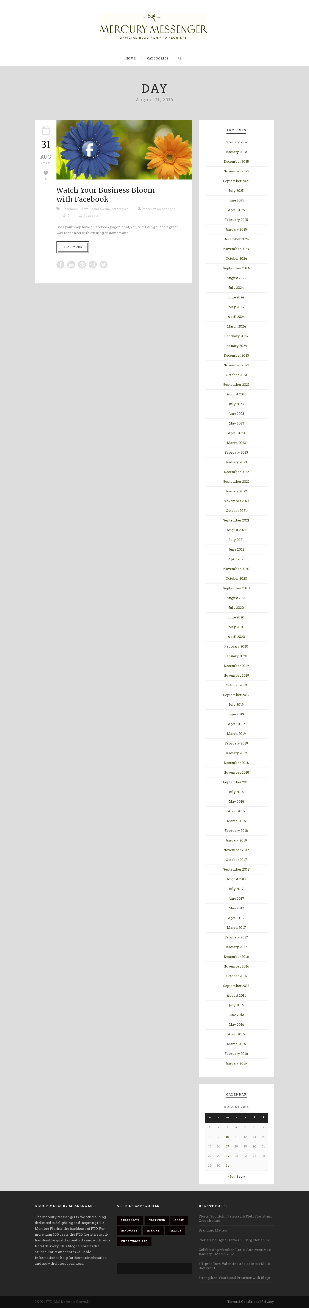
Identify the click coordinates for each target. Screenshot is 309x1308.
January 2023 (236, 462)
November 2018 (236, 772)
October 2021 (236, 511)
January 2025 (236, 229)
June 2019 (236, 714)
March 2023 (236, 443)
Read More (72, 246)
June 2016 (236, 1015)
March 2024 (236, 326)
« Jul (231, 1176)
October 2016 (236, 976)
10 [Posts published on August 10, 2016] (227, 1137)
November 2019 (236, 675)
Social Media (99, 209)
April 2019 (236, 724)
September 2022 (236, 482)
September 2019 (236, 695)
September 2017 (236, 869)
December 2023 (236, 355)
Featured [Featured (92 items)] (156, 1220)
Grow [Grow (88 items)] (179, 1220)
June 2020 (236, 617)
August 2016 (236, 995)
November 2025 (236, 171)
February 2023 (236, 452)
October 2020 (236, 579)
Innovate (91, 215)
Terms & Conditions (243, 1302)
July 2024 (236, 288)
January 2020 (236, 656)
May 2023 (236, 423)
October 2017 (236, 860)
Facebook (70, 209)
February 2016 (236, 1054)
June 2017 (236, 899)
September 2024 (236, 268)
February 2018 (236, 831)
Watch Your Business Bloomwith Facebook (105, 195)
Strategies (120, 209)
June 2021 (236, 549)
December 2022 (236, 472)
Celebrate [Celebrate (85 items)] (130, 1220)
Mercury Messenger (159, 209)
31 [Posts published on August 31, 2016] (227, 1165)
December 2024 (236, 239)
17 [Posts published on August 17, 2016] (227, 1146)
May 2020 (236, 627)
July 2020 (236, 608)
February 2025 (236, 220)
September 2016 (236, 986)
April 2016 (236, 1034)
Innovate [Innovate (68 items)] (129, 1230)
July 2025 (236, 191)
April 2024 (236, 317)
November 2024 (236, 249)
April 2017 (236, 918)
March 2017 (236, 928)
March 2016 (236, 1044)
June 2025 (236, 200)
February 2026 (236, 142)
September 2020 (236, 588)
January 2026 (236, 152)
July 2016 (236, 1005)
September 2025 (236, 181)
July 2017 (236, 889)
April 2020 (236, 637)
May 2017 (236, 908)
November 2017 (236, 850)
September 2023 (236, 385)
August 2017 (236, 879)
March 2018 (236, 821)
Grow (84, 209)
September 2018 (236, 782)
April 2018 (236, 811)
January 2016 (236, 1063)
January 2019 (236, 753)
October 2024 (236, 259)
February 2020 (236, 646)
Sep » (241, 1176)
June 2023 (236, 414)
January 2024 (236, 346)
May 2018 (236, 802)
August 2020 (236, 598)
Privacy (267, 1302)
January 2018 (236, 840)
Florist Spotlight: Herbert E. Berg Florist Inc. (234, 1240)
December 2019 (236, 666)
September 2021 (236, 520)
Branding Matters (213, 1230)
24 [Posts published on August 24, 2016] (227, 1156)
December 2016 (236, 957)
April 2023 (236, 433)
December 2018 (236, 763)
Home (131, 58)
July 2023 (236, 404)
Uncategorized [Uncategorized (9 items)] (134, 1241)
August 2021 (236, 530)
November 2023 (236, 365)
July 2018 (236, 792)
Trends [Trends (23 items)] (175, 1230)
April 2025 (236, 210)
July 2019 (236, 705)
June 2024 (236, 297)
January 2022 (236, 491)
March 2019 (236, 734)
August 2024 (236, 278)
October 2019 (236, 685)
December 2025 (236, 162)
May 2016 (236, 1025)
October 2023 (236, 375)
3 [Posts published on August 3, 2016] (227, 1127)
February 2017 (236, 937)
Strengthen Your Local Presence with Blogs (234, 1278)
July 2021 (236, 540)
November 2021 (236, 501)
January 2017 (236, 947)
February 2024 (236, 336)
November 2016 (236, 966)
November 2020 (236, 569)
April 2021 (236, 559)
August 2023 (236, 394)
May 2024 (236, 307)
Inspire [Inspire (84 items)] (153, 1230)
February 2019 (236, 743)
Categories (158, 58)
